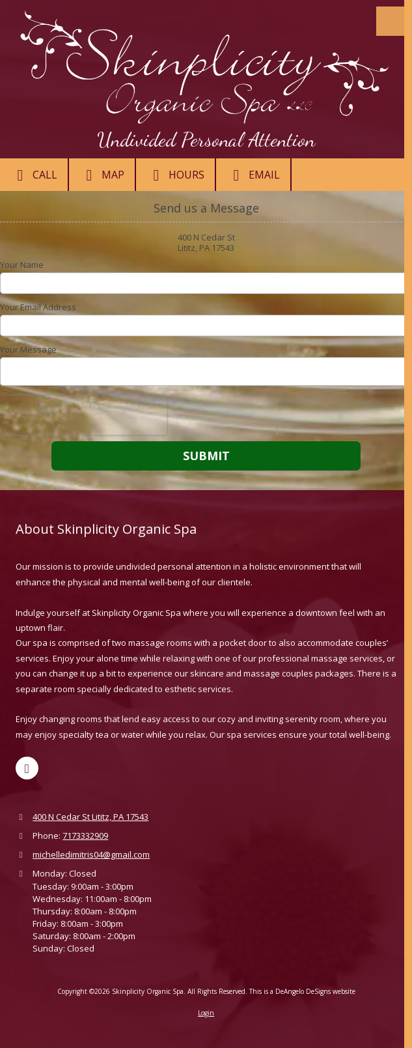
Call (33, 175)
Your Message (28, 349)
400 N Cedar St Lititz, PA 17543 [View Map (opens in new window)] (90, 816)
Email (253, 175)
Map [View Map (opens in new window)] (101, 175)
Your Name (22, 264)
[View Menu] (390, 21)
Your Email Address (38, 307)
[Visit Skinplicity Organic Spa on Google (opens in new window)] (27, 768)
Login (206, 1012)
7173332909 (85, 835)
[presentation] (83, 415)
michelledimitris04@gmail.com (91, 854)
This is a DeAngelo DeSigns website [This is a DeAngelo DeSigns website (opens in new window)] (302, 991)
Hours (175, 175)
